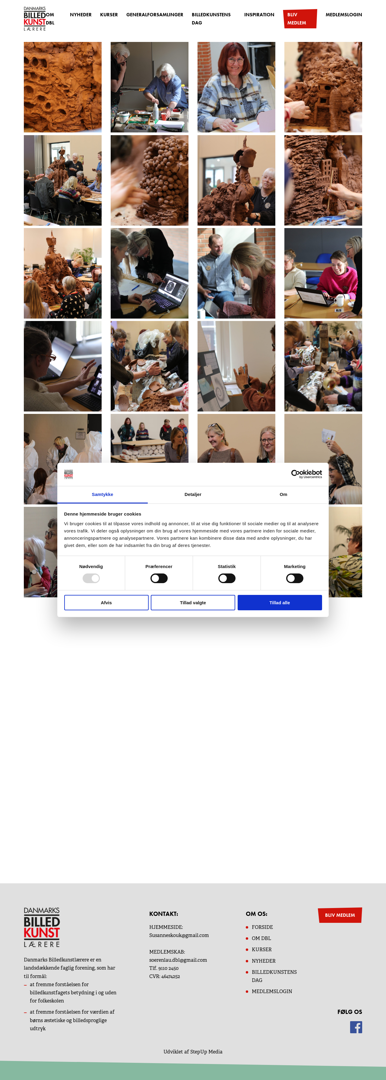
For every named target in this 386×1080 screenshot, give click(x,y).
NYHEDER (264, 961)
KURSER (262, 949)
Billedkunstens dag (211, 18)
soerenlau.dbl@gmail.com (178, 960)
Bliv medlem (296, 18)
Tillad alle (279, 602)
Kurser (109, 14)
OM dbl (261, 938)
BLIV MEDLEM (340, 915)
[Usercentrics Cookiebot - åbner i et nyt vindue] (295, 474)
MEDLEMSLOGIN (272, 991)
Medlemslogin (344, 14)
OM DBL (50, 18)
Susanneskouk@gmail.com (179, 935)
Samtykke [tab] (102, 494)
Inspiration (259, 14)
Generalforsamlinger (154, 14)
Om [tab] (283, 494)
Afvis (106, 602)
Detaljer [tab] (193, 494)
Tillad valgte (193, 602)
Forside (262, 927)
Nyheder (81, 14)
